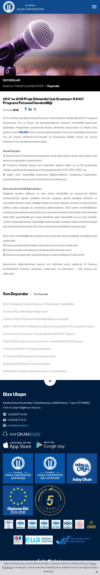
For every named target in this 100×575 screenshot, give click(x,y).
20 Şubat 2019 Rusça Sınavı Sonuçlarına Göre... (30, 356)
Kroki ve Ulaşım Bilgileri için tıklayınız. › (22, 407)
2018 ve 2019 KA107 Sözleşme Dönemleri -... (28, 348)
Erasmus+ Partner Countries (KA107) (23, 86)
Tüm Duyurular (41, 294)
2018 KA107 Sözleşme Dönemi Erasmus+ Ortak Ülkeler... (35, 371)
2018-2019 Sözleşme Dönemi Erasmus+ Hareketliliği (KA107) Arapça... (43, 341)
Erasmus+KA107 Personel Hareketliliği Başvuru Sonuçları (36, 318)
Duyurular (53, 86)
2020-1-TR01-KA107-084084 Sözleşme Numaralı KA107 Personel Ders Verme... (49, 326)
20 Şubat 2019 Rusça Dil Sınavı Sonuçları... (27, 363)
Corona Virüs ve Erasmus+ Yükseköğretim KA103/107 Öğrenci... (40, 333)
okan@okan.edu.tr (17, 425)
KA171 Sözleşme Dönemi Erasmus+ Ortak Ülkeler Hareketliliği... (39, 304)
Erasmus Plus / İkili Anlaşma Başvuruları (25, 311)
